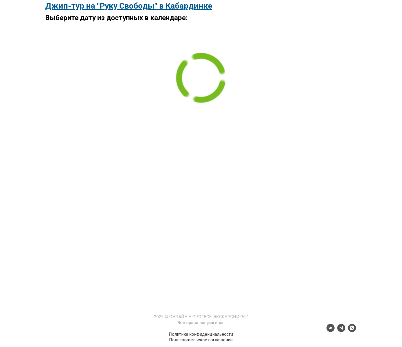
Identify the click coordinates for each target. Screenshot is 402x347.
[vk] (330, 330)
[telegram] (341, 330)
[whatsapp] (352, 330)
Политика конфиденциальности (201, 334)
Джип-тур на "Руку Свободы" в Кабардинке (128, 5)
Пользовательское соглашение (201, 339)
